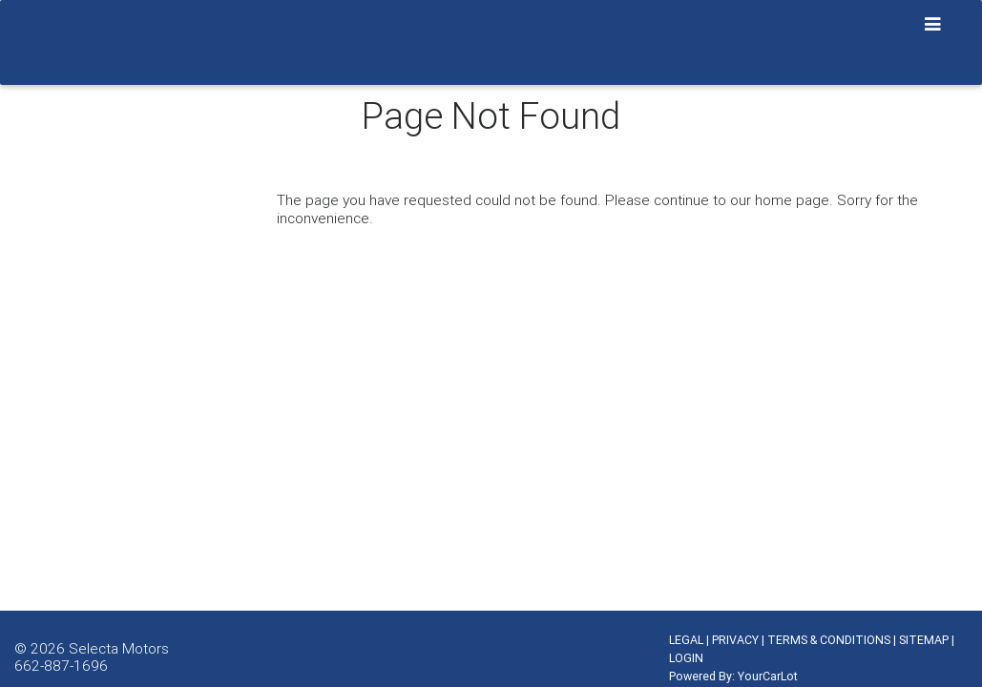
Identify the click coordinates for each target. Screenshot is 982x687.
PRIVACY (735, 640)
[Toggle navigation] (933, 24)
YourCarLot (768, 676)
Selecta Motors (119, 647)
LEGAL (686, 640)
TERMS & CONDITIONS (828, 640)
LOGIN (686, 658)
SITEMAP (924, 640)
